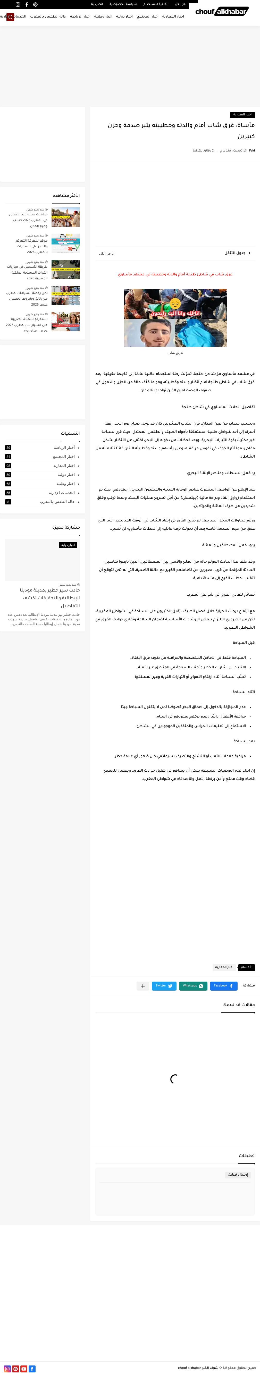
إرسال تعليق (238, 1175)
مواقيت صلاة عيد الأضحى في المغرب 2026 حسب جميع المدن (28, 220)
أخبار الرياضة (80, 17)
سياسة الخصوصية (123, 4)
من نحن (180, 4)
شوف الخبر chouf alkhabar (198, 1368)
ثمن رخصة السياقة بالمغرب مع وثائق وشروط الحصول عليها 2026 (27, 299)
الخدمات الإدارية (40, 492)
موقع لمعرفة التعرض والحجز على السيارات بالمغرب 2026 (31, 247)
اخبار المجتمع (147, 17)
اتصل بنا (97, 4)
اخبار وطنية (103, 17)
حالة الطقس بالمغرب (48, 17)
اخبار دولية (124, 17)
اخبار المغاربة (173, 17)
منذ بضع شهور (35, 209)
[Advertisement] (130, 67)
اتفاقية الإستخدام (156, 4)
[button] (224, 986)
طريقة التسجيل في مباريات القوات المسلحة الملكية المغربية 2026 (27, 273)
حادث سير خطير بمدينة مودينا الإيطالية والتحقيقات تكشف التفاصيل (50, 598)
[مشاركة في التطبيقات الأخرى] (143, 986)
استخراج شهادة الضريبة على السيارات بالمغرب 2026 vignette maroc (27, 325)
